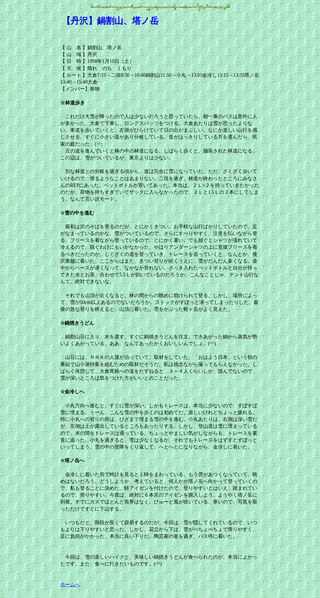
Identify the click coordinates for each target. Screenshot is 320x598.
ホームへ (70, 584)
